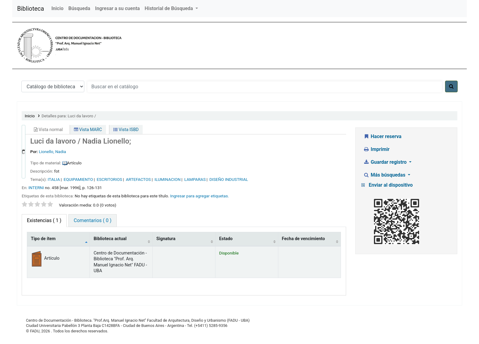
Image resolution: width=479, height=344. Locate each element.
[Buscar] (451, 86)
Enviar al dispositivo (391, 185)
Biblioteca (30, 8)
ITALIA (54, 179)
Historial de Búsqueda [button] (169, 8)
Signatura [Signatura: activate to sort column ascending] (165, 238)
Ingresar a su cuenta (117, 8)
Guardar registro (385, 162)
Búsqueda (79, 8)
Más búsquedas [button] (385, 175)
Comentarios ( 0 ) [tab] (92, 220)
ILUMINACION (168, 179)
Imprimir (376, 149)
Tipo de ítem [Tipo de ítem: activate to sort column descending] (43, 238)
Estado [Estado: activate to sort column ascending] (225, 238)
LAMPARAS (195, 179)
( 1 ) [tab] (44, 220)
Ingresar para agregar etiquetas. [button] (199, 195)
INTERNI (36, 187)
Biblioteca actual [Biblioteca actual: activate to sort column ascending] (109, 238)
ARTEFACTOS (138, 179)
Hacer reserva (382, 136)
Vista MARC (88, 129)
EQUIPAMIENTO (78, 179)
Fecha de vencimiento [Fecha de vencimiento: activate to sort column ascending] (303, 238)
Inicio (57, 8)
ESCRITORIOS (109, 179)
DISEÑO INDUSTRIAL (228, 179)
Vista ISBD (126, 129)
